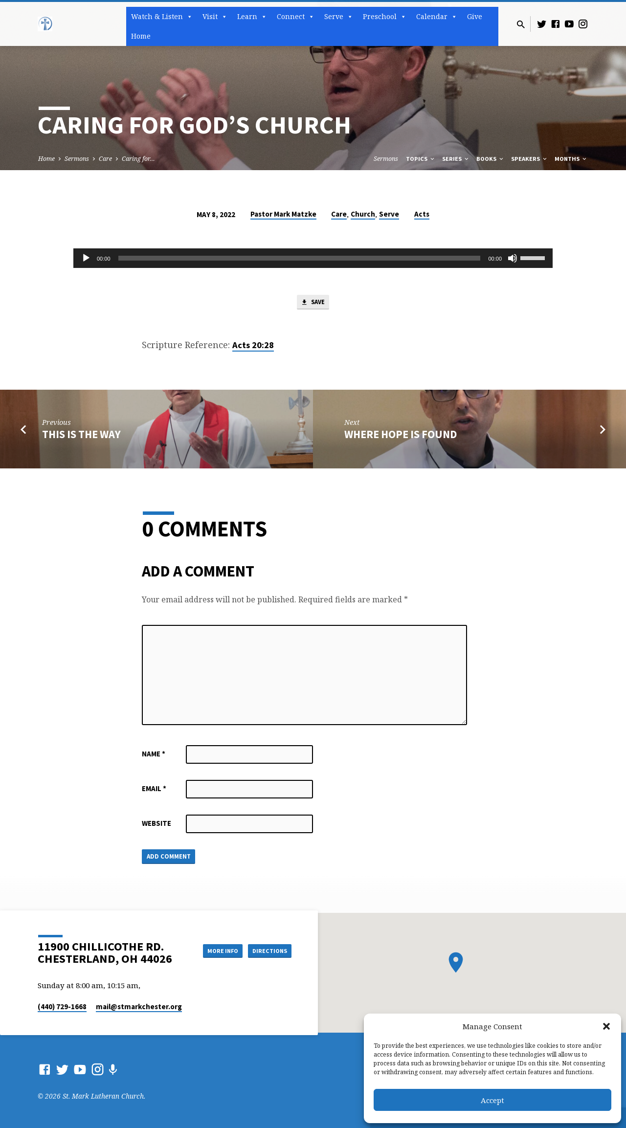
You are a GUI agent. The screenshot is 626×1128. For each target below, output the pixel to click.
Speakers (529, 158)
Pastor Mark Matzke (283, 214)
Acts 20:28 (253, 347)
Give (474, 16)
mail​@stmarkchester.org (139, 1006)
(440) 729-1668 (62, 1006)
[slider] (299, 258)
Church (363, 214)
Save (313, 303)
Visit (214, 16)
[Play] (86, 258)
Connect (295, 16)
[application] (313, 258)
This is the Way (81, 436)
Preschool (384, 16)
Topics (421, 158)
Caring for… (138, 159)
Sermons (77, 159)
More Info (212, 950)
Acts (421, 214)
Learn (252, 16)
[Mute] (512, 258)
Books (490, 158)
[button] (606, 1026)
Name (153, 755)
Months (571, 158)
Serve (338, 16)
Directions (267, 950)
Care (105, 159)
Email (154, 790)
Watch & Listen (162, 16)
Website (156, 825)
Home (141, 36)
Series (456, 158)
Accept (492, 1100)
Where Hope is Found (400, 436)
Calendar (436, 16)
